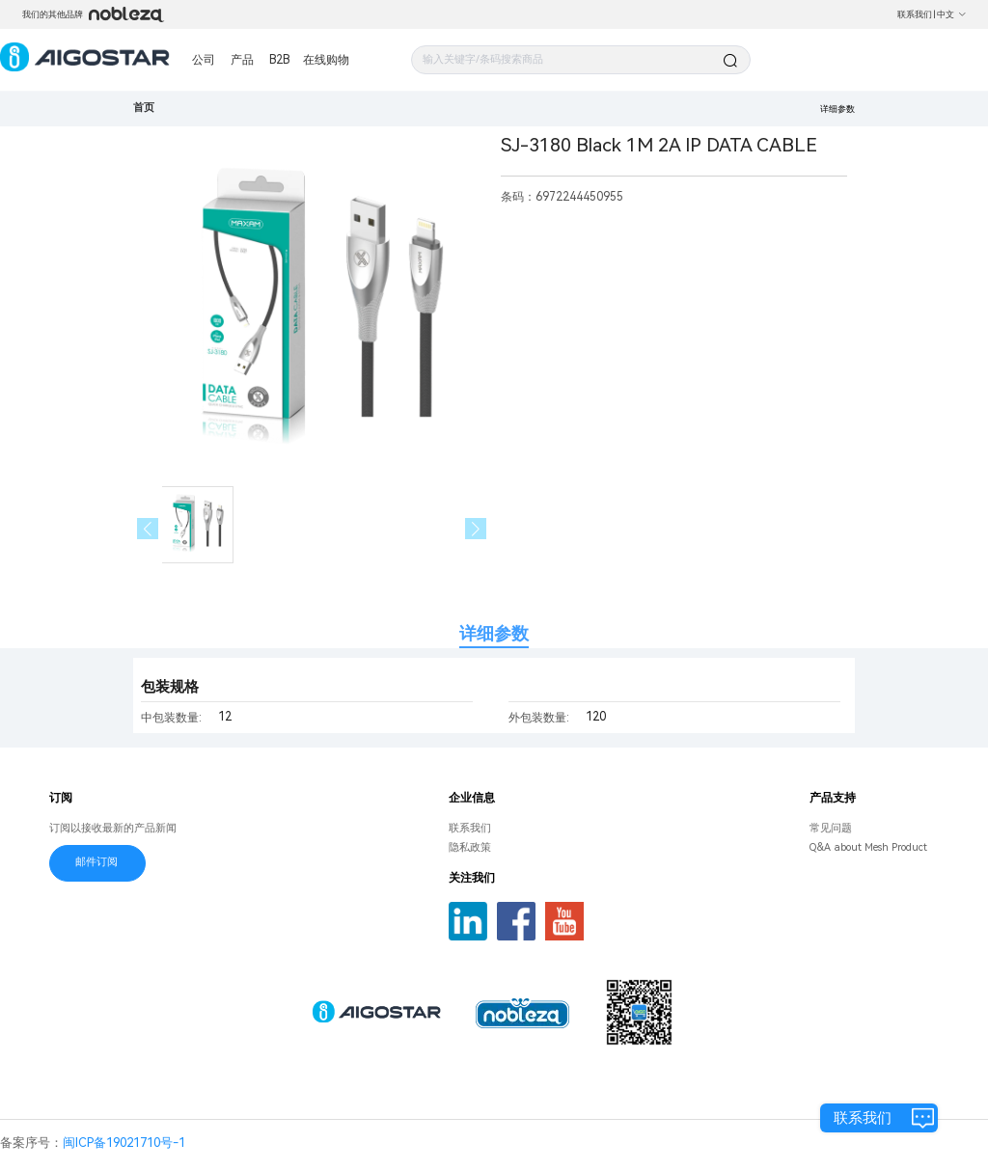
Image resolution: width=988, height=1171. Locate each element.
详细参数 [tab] (494, 633)
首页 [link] (143, 107)
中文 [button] (952, 14)
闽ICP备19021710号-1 (124, 1142)
